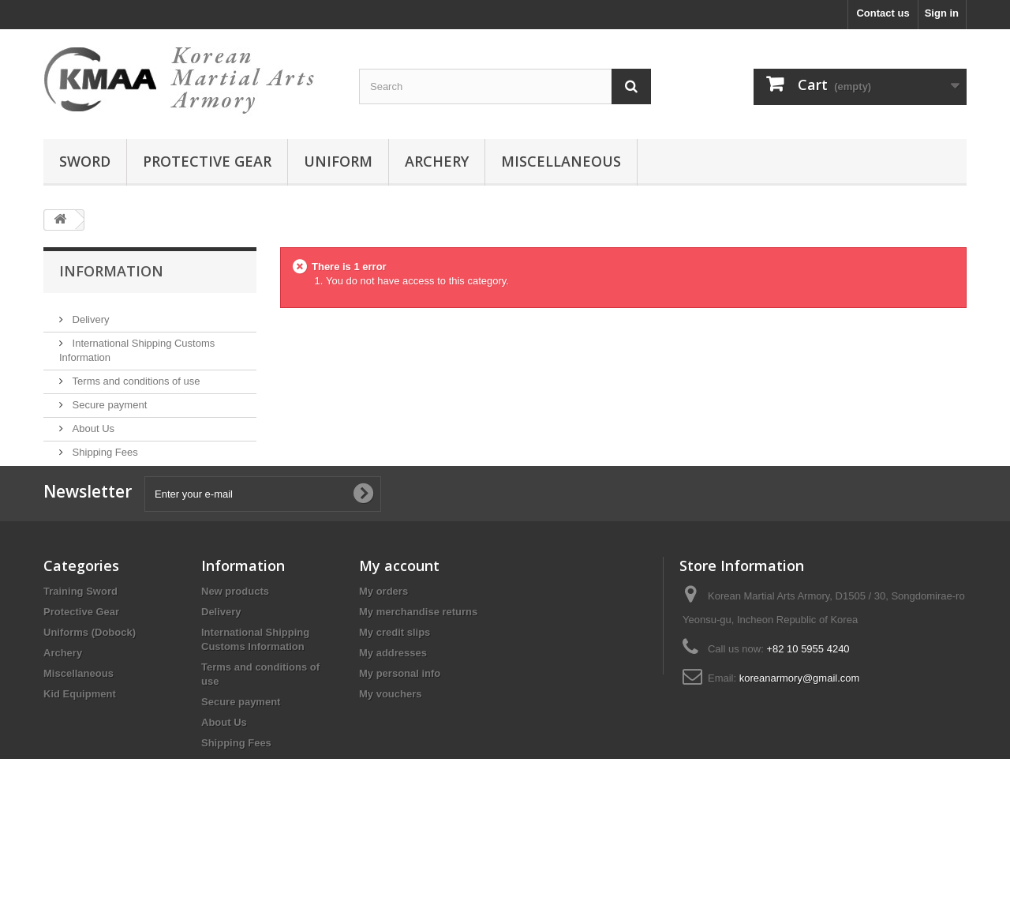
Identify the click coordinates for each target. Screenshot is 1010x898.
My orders (383, 646)
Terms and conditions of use (134, 375)
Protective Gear (81, 667)
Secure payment (108, 398)
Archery (62, 708)
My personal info (399, 729)
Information (111, 270)
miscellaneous (561, 161)
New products (235, 646)
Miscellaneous (78, 729)
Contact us (882, 13)
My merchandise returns (418, 667)
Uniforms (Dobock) (89, 687)
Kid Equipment (79, 749)
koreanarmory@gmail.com (799, 733)
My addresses (393, 708)
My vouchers (390, 749)
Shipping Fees (103, 446)
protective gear (207, 161)
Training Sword (80, 646)
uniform (338, 161)
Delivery (89, 313)
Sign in (942, 13)
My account (399, 620)
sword (84, 161)
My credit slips (394, 687)
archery (437, 161)
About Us (91, 422)
